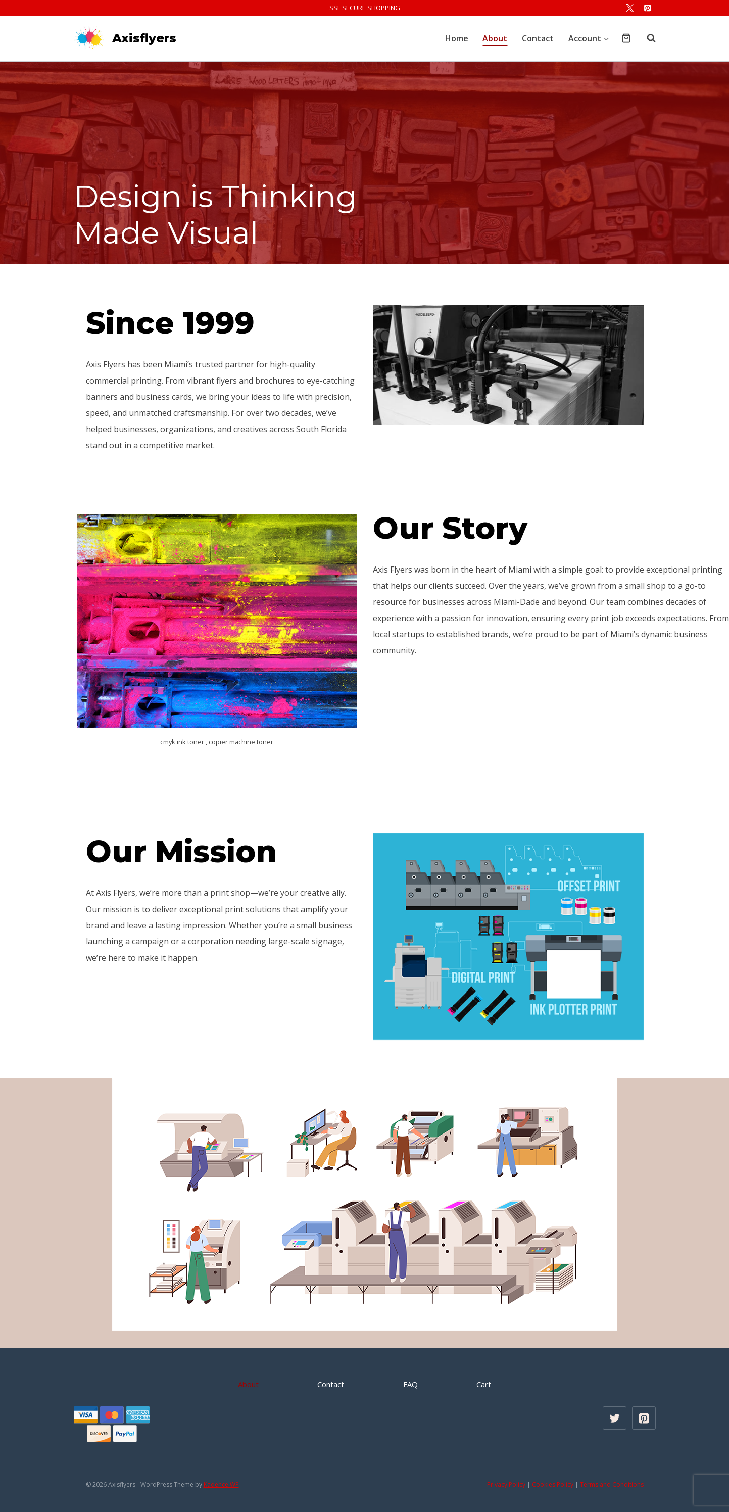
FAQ (410, 1384)
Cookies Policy (552, 1484)
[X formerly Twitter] (614, 1418)
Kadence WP (221, 1484)
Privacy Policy (506, 1484)
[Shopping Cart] (626, 38)
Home (456, 38)
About (494, 38)
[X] (630, 8)
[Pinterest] (648, 8)
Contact (538, 38)
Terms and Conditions (612, 1484)
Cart (483, 1384)
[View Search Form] (646, 38)
